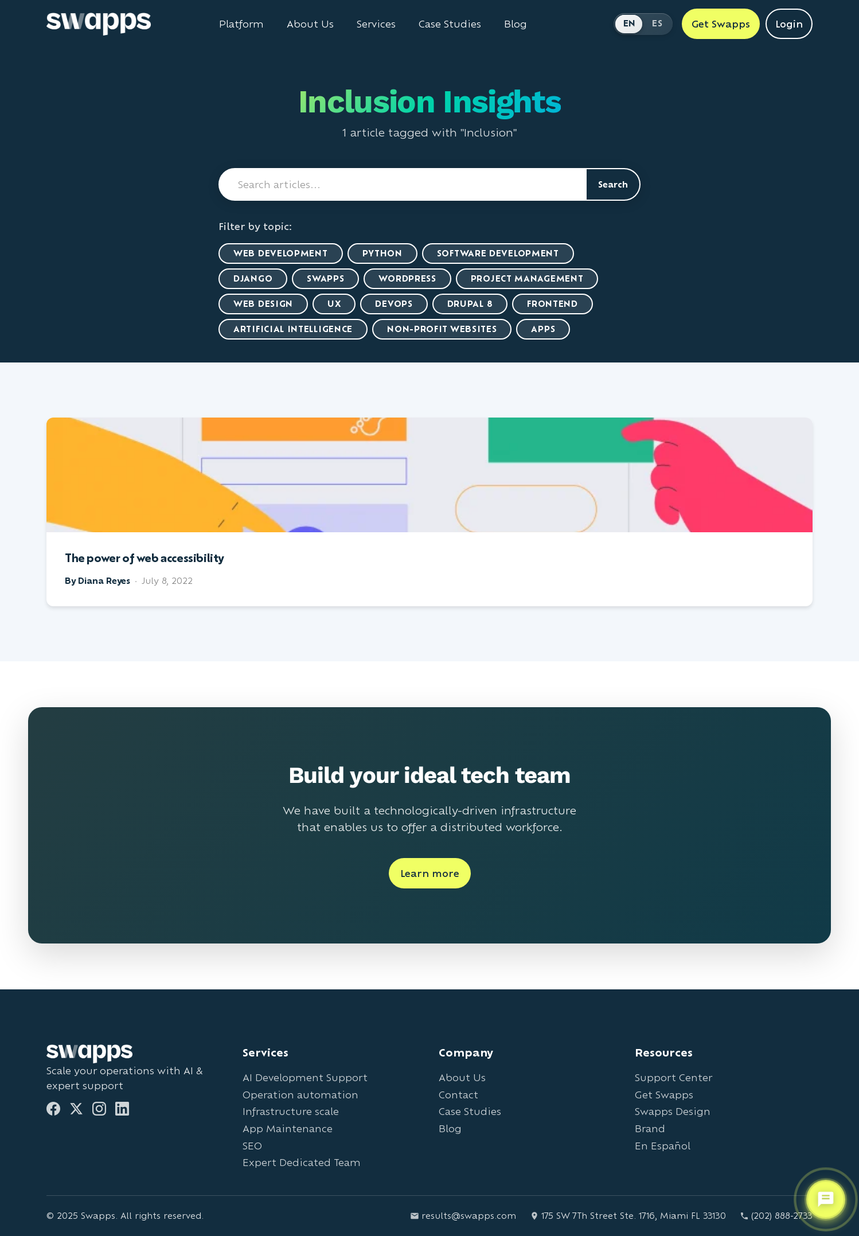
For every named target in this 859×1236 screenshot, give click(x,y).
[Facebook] (53, 1109)
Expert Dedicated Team (302, 1162)
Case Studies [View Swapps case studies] (450, 24)
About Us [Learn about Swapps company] (310, 24)
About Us (462, 1077)
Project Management (527, 278)
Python (382, 253)
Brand (650, 1128)
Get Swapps (664, 1095)
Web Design (263, 303)
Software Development (498, 253)
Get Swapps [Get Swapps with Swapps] (721, 24)
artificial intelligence (293, 328)
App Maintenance (288, 1128)
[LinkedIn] (122, 1109)
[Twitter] (76, 1109)
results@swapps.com (463, 1215)
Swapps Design (672, 1111)
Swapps (325, 278)
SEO (252, 1146)
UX (334, 303)
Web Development (280, 253)
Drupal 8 (470, 303)
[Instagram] (99, 1109)
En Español (662, 1146)
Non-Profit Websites (442, 328)
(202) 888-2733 (776, 1215)
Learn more (429, 873)
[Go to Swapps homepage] (98, 24)
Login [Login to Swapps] (789, 24)
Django (252, 278)
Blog (450, 1128)
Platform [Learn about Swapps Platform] (241, 24)
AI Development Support (305, 1077)
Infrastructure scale (291, 1111)
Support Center (673, 1077)
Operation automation (300, 1095)
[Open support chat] (825, 1199)
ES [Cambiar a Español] (657, 23)
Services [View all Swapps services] (376, 24)
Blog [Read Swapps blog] (515, 24)
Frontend (552, 303)
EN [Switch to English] (629, 23)
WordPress (407, 278)
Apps (543, 328)
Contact (458, 1095)
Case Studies (470, 1111)
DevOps (393, 303)
